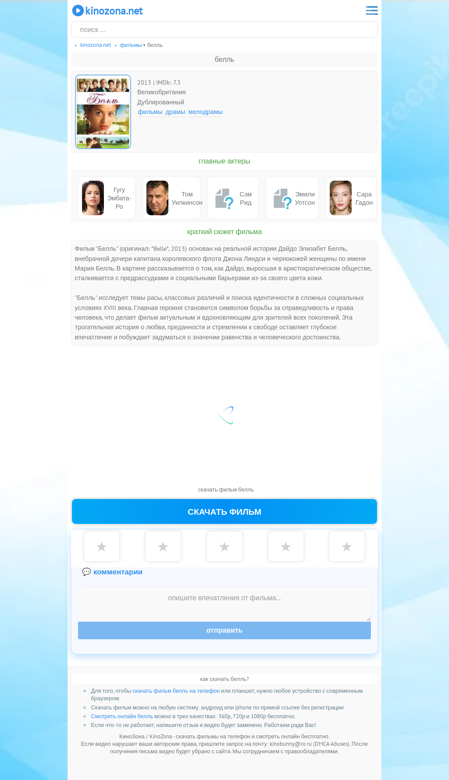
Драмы (175, 111)
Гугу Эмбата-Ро (107, 198)
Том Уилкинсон (173, 198)
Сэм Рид (231, 198)
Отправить (225, 630)
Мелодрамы (206, 111)
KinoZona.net (107, 11)
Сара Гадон (351, 198)
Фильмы (150, 111)
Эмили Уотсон (292, 198)
